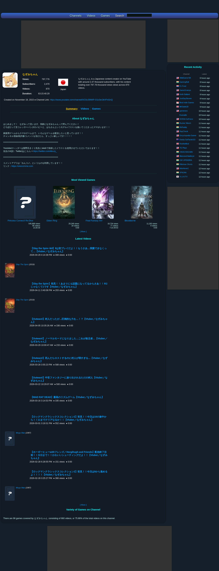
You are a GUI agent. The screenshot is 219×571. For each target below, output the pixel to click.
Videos (85, 108)
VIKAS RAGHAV (186, 152)
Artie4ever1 (184, 168)
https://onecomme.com (22, 166)
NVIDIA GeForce (186, 119)
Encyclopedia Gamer (187, 135)
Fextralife (183, 115)
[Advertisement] (83, 44)
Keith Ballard (184, 94)
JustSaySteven (185, 98)
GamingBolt (184, 82)
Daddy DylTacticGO (187, 140)
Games (96, 108)
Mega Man (20, 433)
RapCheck (183, 131)
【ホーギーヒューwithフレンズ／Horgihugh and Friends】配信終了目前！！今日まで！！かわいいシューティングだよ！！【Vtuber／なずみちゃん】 (69, 455)
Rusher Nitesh (185, 123)
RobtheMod (184, 144)
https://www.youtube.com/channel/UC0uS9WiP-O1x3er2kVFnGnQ (81, 100)
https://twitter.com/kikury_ (45, 151)
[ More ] (83, 231)
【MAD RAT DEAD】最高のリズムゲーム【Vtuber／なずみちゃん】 (67, 397)
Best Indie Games (186, 103)
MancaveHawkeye (186, 156)
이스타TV (183, 177)
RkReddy (183, 127)
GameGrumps (185, 90)
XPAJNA (182, 172)
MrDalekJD (183, 107)
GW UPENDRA (185, 160)
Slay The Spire (22, 264)
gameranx (183, 111)
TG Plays (183, 148)
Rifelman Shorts (185, 164)
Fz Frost (182, 86)
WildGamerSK (185, 78)
